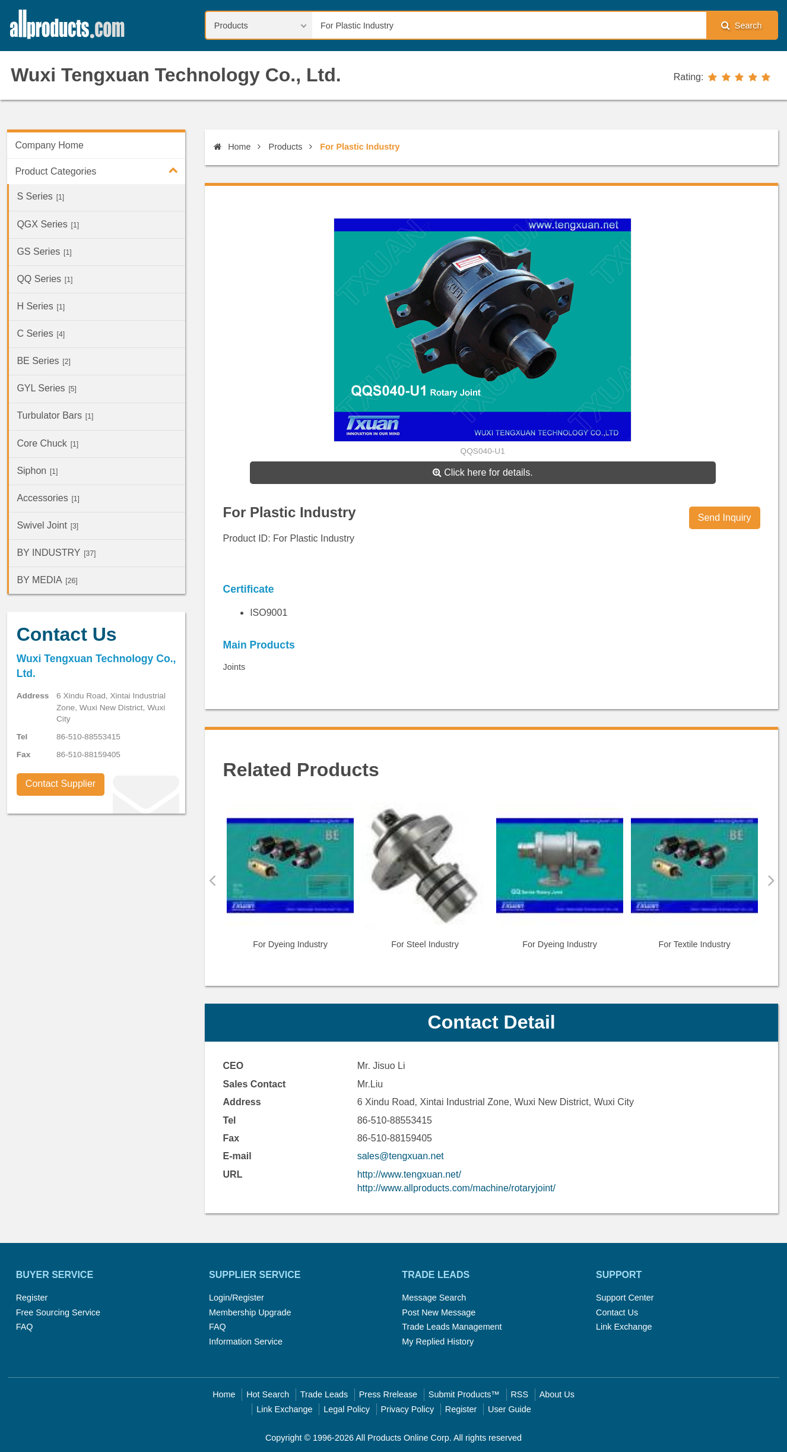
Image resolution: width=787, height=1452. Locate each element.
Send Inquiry (724, 518)
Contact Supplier (61, 784)
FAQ (24, 1326)
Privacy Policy (407, 1409)
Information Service (246, 1341)
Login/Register (236, 1297)
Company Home (49, 145)
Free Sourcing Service (58, 1312)
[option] (290, 881)
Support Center (625, 1297)
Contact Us (617, 1312)
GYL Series (47, 388)
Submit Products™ (464, 1394)
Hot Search (267, 1394)
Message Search (434, 1297)
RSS (519, 1394)
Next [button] (771, 880)
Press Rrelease (388, 1394)
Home (232, 146)
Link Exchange (624, 1326)
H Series (41, 306)
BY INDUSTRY (56, 553)
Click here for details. (483, 472)
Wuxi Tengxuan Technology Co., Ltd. (176, 75)
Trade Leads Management (452, 1326)
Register (32, 1297)
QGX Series (48, 224)
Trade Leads (324, 1394)
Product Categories (100, 170)
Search (741, 25)
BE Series (43, 361)
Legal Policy (346, 1409)
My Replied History (438, 1341)
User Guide (509, 1409)
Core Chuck (47, 443)
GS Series (44, 251)
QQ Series (44, 279)
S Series (40, 196)
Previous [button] (212, 880)
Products (286, 146)
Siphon (37, 471)
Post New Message (438, 1312)
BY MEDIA (47, 580)
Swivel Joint (47, 525)
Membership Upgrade (250, 1312)
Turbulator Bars (55, 415)
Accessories (48, 498)
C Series (41, 333)
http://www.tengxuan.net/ (409, 1174)
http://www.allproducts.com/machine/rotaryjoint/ (456, 1188)
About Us (557, 1394)
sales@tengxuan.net (400, 1156)
